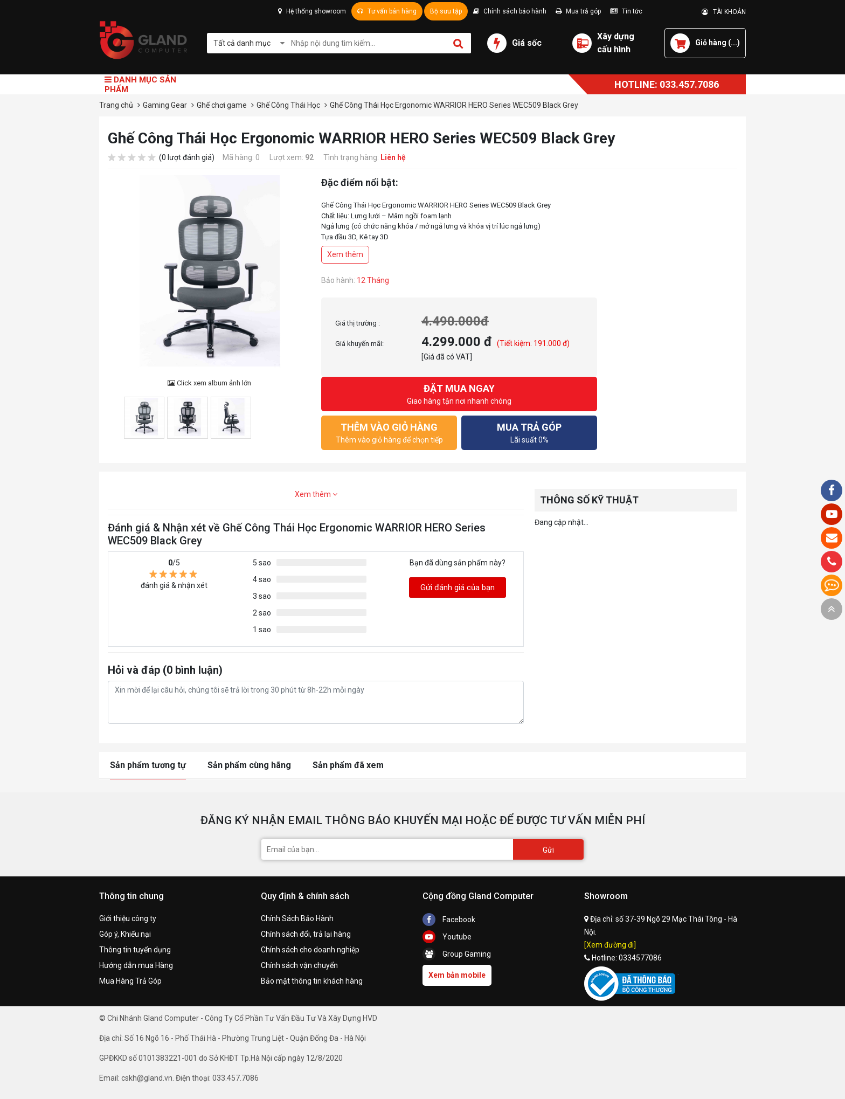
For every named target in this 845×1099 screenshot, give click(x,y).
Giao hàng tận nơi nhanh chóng (459, 393)
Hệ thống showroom (312, 11)
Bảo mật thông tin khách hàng (312, 981)
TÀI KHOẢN (724, 12)
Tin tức (626, 11)
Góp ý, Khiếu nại (125, 934)
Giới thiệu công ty (127, 918)
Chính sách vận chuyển (299, 965)
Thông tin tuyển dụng (135, 949)
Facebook (448, 919)
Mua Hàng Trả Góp (130, 981)
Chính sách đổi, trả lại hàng (306, 934)
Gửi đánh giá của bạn (457, 587)
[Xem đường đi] (610, 945)
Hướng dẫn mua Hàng (136, 965)
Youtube (447, 936)
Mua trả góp (578, 11)
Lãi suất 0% (529, 432)
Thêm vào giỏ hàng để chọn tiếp (389, 432)
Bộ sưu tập (446, 11)
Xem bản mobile (457, 975)
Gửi (548, 850)
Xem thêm (345, 254)
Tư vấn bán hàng (387, 11)
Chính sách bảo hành (509, 11)
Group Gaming (456, 954)
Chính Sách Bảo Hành (297, 918)
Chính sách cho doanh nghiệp (310, 949)
